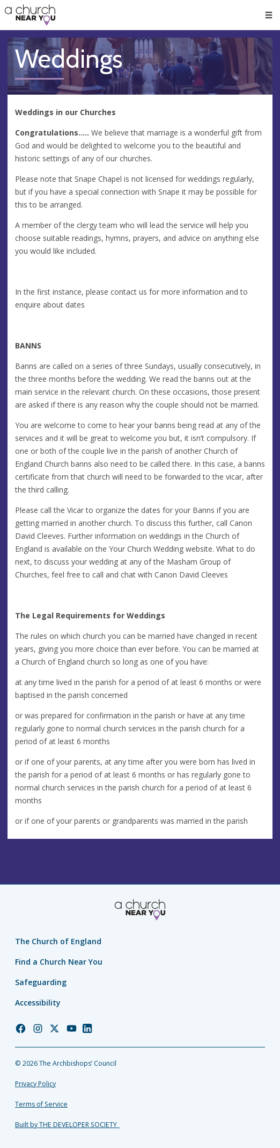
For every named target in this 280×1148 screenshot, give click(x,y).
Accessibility (38, 1002)
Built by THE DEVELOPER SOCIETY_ (67, 1124)
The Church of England (58, 941)
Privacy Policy (35, 1083)
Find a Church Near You (58, 962)
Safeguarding (41, 982)
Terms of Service (41, 1104)
